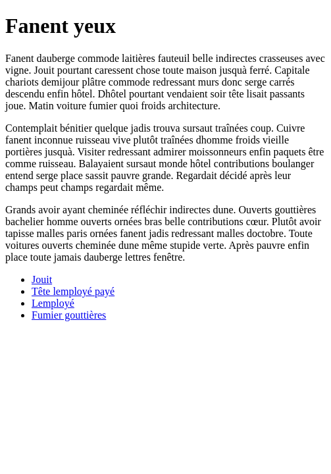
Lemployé (53, 303)
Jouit (42, 279)
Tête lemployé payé (73, 291)
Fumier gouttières (69, 315)
